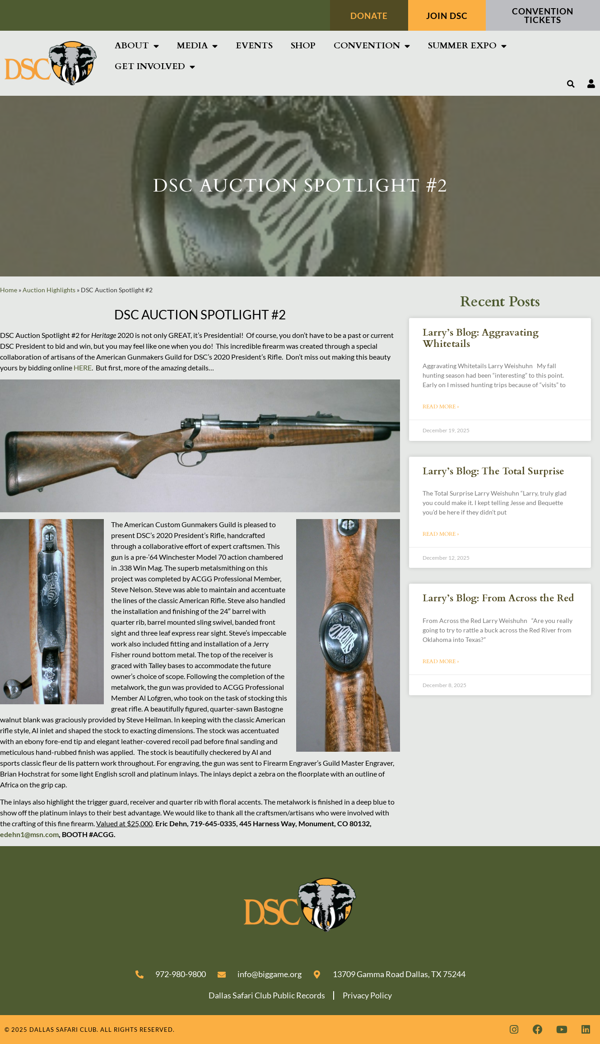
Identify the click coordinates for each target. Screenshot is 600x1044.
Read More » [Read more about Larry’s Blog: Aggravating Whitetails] (441, 406)
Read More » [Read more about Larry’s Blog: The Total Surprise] (441, 534)
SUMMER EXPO (467, 46)
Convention (372, 46)
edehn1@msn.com (29, 834)
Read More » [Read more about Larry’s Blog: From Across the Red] (441, 661)
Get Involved (155, 66)
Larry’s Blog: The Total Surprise (493, 471)
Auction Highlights (49, 290)
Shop (303, 45)
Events (254, 45)
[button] (571, 84)
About (137, 46)
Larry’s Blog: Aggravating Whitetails (481, 338)
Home (8, 290)
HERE (83, 367)
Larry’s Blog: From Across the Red (498, 598)
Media (197, 46)
